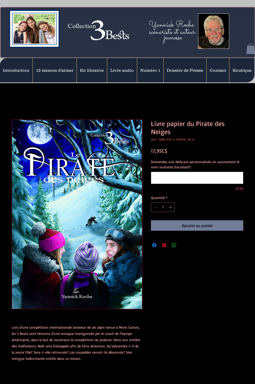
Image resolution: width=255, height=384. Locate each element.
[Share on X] (184, 245)
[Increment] (171, 207)
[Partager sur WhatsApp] (174, 245)
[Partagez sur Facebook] (154, 245)
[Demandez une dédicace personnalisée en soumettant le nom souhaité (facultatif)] (197, 178)
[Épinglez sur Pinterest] (164, 245)
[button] (250, 48)
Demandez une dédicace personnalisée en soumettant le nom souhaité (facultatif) (195, 164)
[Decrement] (155, 207)
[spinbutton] (163, 207)
